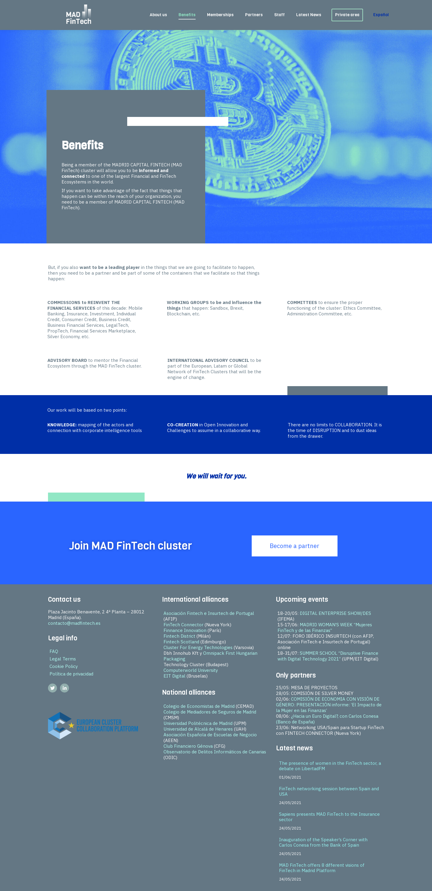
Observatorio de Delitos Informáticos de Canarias (215, 752)
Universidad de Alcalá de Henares (198, 729)
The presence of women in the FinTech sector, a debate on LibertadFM (330, 765)
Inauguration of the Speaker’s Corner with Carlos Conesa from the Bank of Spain (323, 842)
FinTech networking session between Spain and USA (329, 791)
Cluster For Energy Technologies (198, 647)
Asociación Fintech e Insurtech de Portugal (209, 613)
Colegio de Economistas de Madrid (199, 706)
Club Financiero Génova (188, 746)
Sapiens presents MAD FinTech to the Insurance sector (329, 816)
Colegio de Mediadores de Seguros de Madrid (210, 712)
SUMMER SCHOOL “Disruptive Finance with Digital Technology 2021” (328, 656)
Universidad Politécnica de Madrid (198, 723)
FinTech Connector (183, 624)
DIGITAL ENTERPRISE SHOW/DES (335, 613)
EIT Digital (174, 676)
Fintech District (179, 636)
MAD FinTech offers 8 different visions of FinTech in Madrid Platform (321, 867)
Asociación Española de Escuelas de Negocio (210, 735)
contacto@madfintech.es (74, 623)
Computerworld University (191, 670)
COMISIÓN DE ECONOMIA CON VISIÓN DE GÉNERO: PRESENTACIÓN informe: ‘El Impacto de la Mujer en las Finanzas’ (329, 704)
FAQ (54, 651)
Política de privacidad (71, 674)
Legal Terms (63, 659)
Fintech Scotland (181, 642)
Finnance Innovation (185, 630)
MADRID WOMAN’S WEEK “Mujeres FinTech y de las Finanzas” (325, 627)
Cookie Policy (64, 666)
